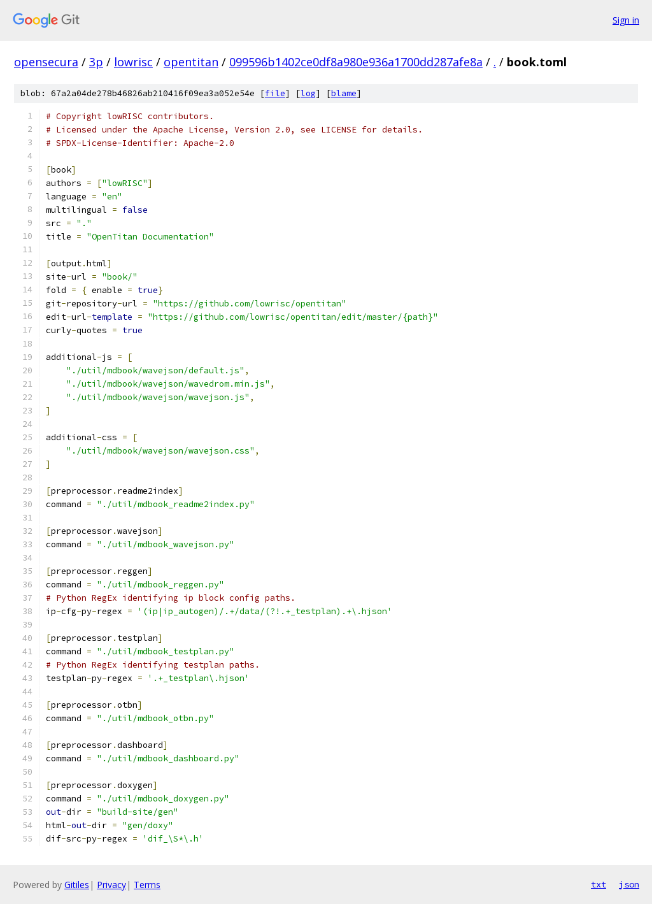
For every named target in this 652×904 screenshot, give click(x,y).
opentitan (191, 61)
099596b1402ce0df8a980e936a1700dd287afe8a (356, 61)
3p (96, 61)
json (629, 884)
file (275, 93)
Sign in (626, 20)
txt (598, 884)
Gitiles (76, 885)
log (308, 93)
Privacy (111, 885)
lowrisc (133, 61)
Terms (147, 885)
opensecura (46, 61)
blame (344, 93)
